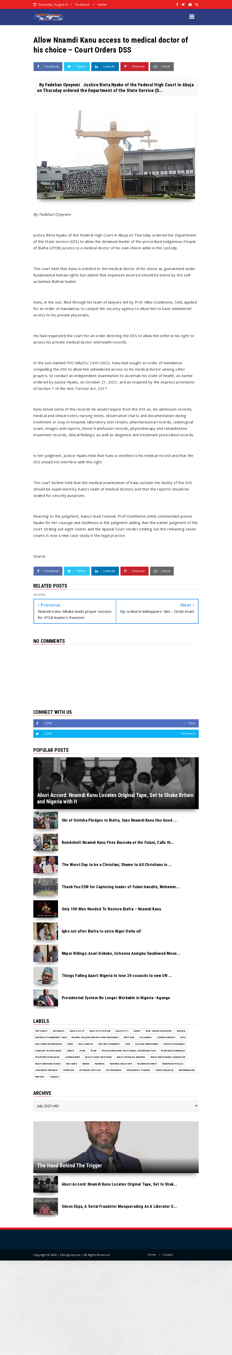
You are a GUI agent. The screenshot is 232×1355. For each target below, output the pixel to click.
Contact (168, 1254)
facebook (82, 4)
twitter (102, 4)
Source (39, 556)
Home (152, 1254)
